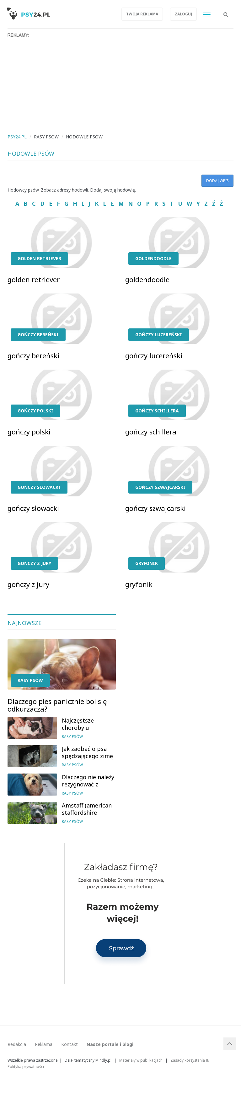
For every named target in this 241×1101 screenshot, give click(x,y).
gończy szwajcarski (160, 487)
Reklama (43, 1044)
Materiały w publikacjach (141, 1060)
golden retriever (39, 258)
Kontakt (69, 1044)
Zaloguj (183, 14)
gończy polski (35, 411)
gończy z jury (34, 563)
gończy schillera (157, 411)
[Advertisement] (120, 85)
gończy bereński (38, 335)
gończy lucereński (158, 335)
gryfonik (146, 563)
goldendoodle (153, 258)
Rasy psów (30, 680)
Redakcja (17, 1044)
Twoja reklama (142, 14)
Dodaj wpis (217, 180)
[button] (225, 11)
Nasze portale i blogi (110, 1044)
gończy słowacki (39, 487)
